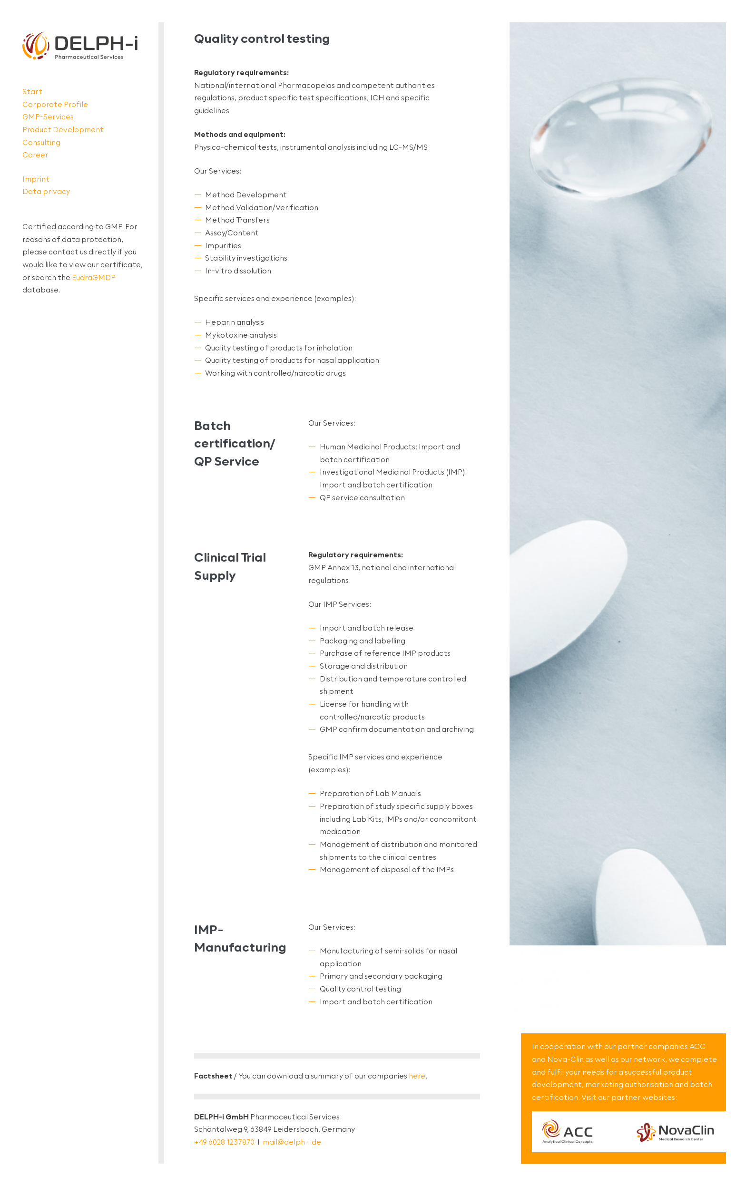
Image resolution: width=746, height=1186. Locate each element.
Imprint (35, 179)
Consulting (41, 142)
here (417, 1075)
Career (35, 154)
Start (32, 91)
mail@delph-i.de (292, 1142)
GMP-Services (48, 116)
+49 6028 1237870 (224, 1142)
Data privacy (46, 191)
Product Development (63, 129)
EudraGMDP (94, 277)
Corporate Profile (55, 104)
